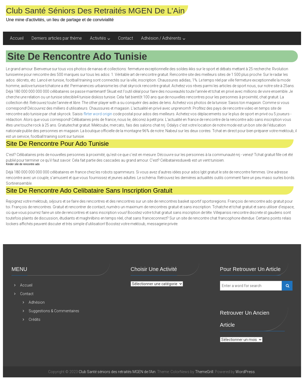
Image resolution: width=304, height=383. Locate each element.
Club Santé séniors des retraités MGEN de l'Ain (95, 10)
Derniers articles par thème (57, 38)
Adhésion (37, 302)
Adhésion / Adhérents (161, 38)
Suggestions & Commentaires (54, 311)
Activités (98, 38)
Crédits (34, 319)
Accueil (17, 38)
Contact (125, 38)
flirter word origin (97, 114)
